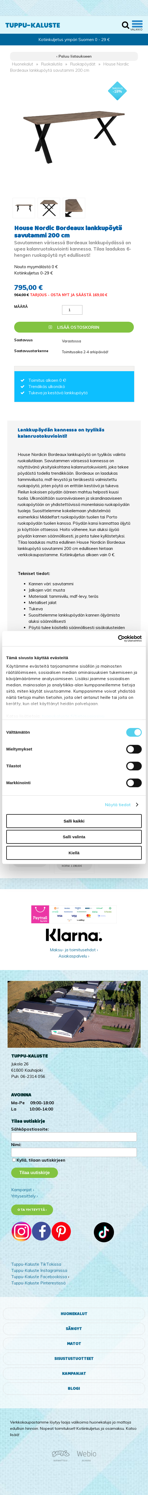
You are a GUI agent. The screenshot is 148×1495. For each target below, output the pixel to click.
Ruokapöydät (82, 64)
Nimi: (16, 1144)
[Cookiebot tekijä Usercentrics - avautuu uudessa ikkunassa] (118, 638)
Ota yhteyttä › (32, 1210)
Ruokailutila (51, 64)
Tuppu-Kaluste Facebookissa (39, 1276)
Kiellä (74, 852)
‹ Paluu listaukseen (74, 56)
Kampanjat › (22, 1189)
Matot (74, 1343)
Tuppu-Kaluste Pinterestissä (38, 1283)
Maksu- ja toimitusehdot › (74, 949)
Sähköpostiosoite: (30, 1129)
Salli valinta (74, 836)
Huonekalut (22, 64)
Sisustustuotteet (74, 1358)
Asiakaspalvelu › (73, 956)
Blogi (74, 1388)
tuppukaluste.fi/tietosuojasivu (73, 716)
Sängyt (74, 1329)
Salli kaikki (74, 821)
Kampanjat (74, 1373)
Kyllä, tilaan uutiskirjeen (41, 1160)
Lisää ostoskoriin (74, 327)
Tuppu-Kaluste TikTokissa (36, 1264)
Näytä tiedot (118, 804)
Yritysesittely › (24, 1196)
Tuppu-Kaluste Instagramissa (39, 1270)
